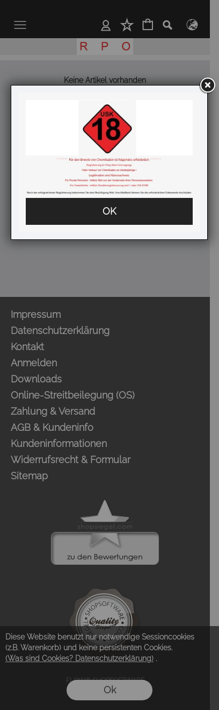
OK (109, 211)
